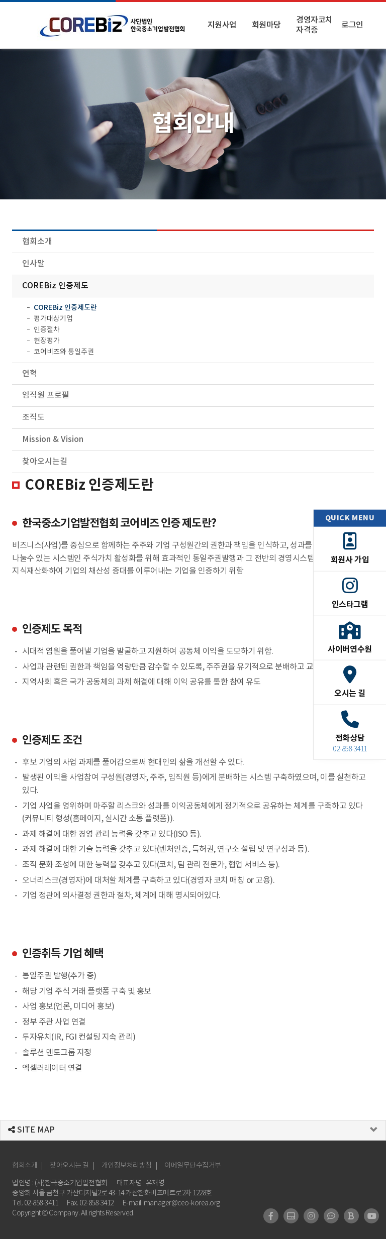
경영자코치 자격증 (314, 25)
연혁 (29, 373)
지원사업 (222, 25)
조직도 (33, 417)
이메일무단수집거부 (192, 1166)
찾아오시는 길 (69, 1166)
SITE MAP (31, 1130)
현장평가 (47, 341)
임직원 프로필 (45, 395)
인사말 (33, 263)
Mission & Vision (52, 439)
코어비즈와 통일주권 (64, 352)
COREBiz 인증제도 (55, 285)
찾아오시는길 (44, 461)
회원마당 (266, 25)
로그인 (352, 25)
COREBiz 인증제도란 (65, 307)
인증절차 (47, 330)
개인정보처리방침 (127, 1166)
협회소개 (37, 241)
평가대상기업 (53, 319)
